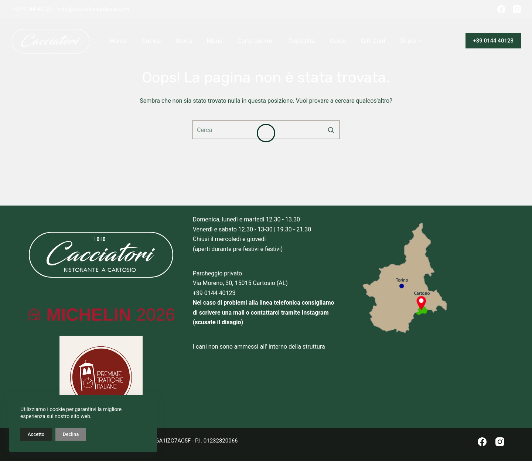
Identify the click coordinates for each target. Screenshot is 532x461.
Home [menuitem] (118, 40)
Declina (71, 434)
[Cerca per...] (266, 130)
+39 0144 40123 (33, 9)
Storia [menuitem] (183, 40)
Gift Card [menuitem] (373, 40)
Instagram (315, 312)
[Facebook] (501, 9)
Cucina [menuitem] (151, 40)
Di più (412, 40)
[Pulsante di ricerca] (330, 130)
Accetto (36, 434)
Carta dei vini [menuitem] (255, 40)
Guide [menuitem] (338, 40)
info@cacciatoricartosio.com (93, 9)
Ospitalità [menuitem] (302, 40)
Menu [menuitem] (215, 40)
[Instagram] (517, 9)
